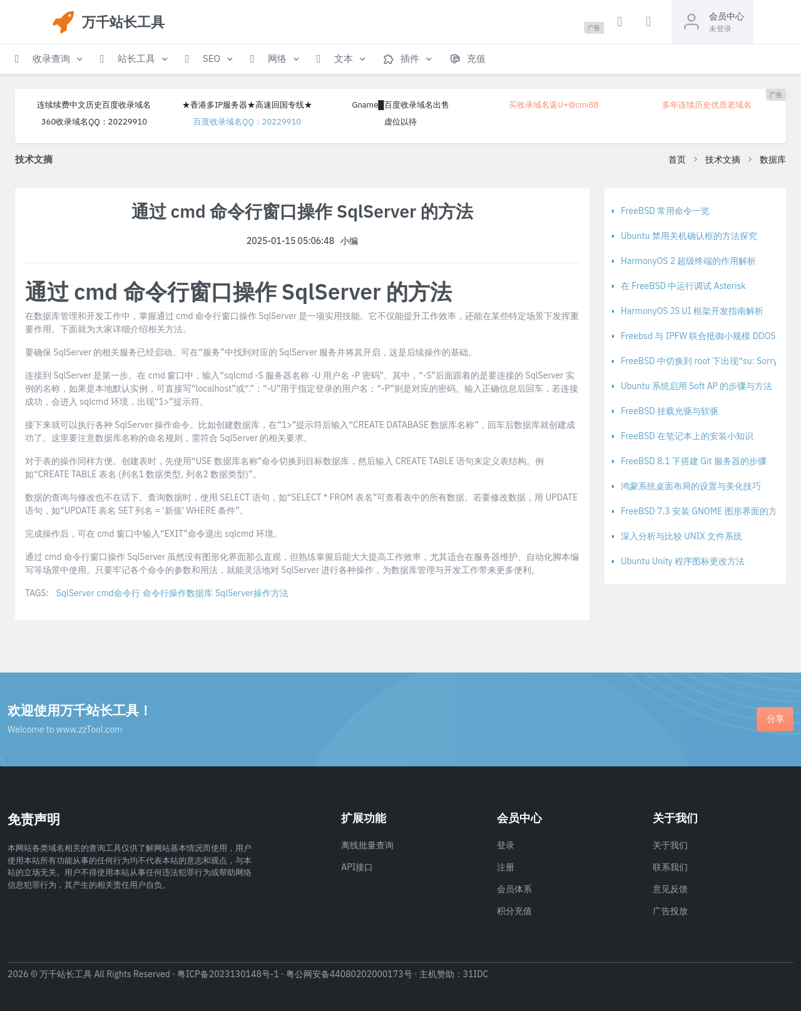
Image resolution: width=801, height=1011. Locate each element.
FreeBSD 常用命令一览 (665, 210)
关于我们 (670, 845)
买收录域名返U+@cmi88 (553, 104)
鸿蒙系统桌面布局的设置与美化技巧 (691, 486)
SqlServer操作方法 (251, 593)
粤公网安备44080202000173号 (349, 974)
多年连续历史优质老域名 (707, 104)
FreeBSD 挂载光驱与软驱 (669, 411)
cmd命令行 (118, 593)
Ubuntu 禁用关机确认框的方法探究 (689, 235)
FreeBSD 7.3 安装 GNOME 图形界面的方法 (703, 511)
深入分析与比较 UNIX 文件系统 (681, 536)
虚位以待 (400, 121)
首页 (677, 159)
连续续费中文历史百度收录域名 (94, 104)
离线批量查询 (367, 845)
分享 (775, 718)
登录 (505, 845)
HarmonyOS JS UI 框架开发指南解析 (692, 311)
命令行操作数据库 (178, 593)
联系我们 (670, 867)
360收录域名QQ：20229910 (94, 121)
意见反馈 (670, 889)
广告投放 (670, 911)
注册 (505, 867)
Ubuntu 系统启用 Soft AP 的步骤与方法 (696, 386)
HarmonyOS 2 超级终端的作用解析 (688, 261)
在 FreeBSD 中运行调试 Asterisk (683, 286)
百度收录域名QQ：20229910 (247, 121)
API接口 (357, 867)
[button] (50, 59)
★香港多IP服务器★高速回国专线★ (247, 104)
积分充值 (514, 911)
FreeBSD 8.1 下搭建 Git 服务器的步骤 (694, 461)
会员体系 (514, 889)
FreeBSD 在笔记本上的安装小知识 (687, 436)
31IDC (476, 974)
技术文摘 (722, 159)
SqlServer (75, 593)
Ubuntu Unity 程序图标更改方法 (683, 561)
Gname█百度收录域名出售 (400, 104)
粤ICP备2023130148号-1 (228, 974)
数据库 (773, 159)
